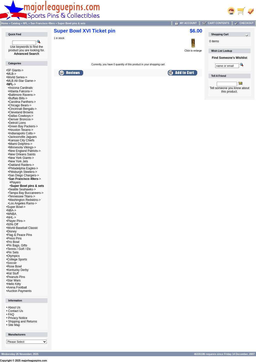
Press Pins (14, 238)
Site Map (14, 325)
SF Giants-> (15, 70)
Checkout (244, 23)
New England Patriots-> (24, 151)
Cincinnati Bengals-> (22, 109)
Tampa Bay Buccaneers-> (26, 193)
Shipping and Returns (22, 321)
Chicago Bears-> (20, 105)
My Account (185, 23)
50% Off (12, 224)
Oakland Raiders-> (21, 165)
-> (11, 84)
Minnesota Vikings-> (22, 147)
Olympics (13, 256)
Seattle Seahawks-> (22, 189)
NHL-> (11, 217)
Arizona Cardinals (21, 88)
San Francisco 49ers (42, 23)
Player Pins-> (16, 221)
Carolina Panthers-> (22, 102)
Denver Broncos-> (21, 119)
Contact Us (15, 311)
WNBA (11, 214)
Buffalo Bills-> (18, 98)
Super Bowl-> (16, 207)
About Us (14, 307)
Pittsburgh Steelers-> (23, 172)
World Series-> (17, 77)
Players (16, 182)
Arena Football (17, 287)
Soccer (11, 263)
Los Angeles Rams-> (23, 203)
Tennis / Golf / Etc (19, 249)
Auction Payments (19, 291)
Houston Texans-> (21, 130)
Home (4, 23)
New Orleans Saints (22, 154)
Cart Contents (215, 23)
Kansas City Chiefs (21, 140)
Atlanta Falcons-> (20, 91)
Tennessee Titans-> (22, 196)
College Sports (17, 259)
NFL (25, 23)
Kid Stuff (12, 273)
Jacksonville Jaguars (23, 137)
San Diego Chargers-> (24, 175)
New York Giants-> (21, 158)
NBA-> (11, 210)
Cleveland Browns (21, 112)
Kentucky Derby (17, 270)
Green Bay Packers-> (23, 126)
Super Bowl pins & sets (72, 23)
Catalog (15, 23)
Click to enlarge (193, 49)
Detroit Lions (17, 123)
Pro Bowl (13, 242)
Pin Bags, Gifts (17, 245)
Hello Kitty (14, 284)
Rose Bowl (14, 266)
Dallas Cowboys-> (21, 116)
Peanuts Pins (16, 277)
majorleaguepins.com (34, 360)
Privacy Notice (18, 318)
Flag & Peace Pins (19, 235)
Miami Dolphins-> (20, 144)
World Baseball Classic (22, 228)
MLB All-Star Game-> (21, 81)
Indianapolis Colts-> (22, 133)
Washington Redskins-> (25, 200)
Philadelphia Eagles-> (23, 168)
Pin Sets (12, 252)
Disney (11, 231)
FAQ (11, 314)
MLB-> (11, 74)
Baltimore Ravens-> (22, 95)
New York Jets (18, 161)
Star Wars (13, 280)
